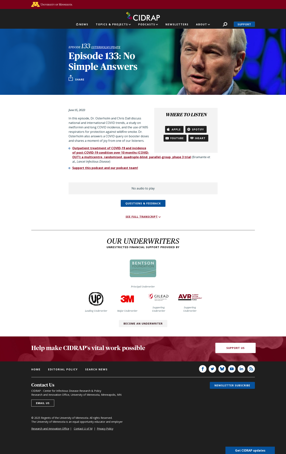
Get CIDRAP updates (250, 450)
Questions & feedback (143, 203)
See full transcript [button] (142, 216)
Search (225, 24)
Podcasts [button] (146, 24)
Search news (96, 369)
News (83, 24)
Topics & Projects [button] (112, 24)
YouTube (177, 138)
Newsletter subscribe (232, 385)
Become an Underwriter (143, 323)
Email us (43, 403)
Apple (176, 129)
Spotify (198, 129)
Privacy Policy (105, 428)
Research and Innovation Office (50, 428)
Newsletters (177, 24)
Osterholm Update (105, 47)
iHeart (200, 138)
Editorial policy (63, 369)
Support (244, 24)
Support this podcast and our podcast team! (105, 168)
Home (36, 369)
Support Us (235, 348)
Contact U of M (83, 428)
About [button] (201, 24)
